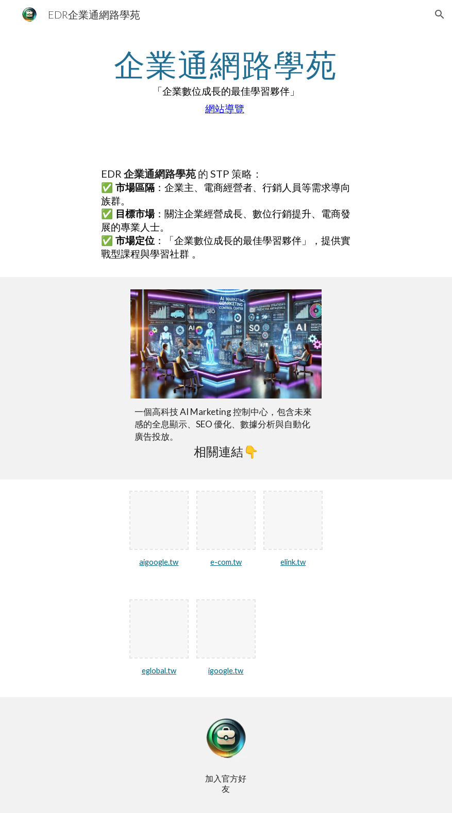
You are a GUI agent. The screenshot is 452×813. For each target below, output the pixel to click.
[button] (439, 14)
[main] (226, 82)
